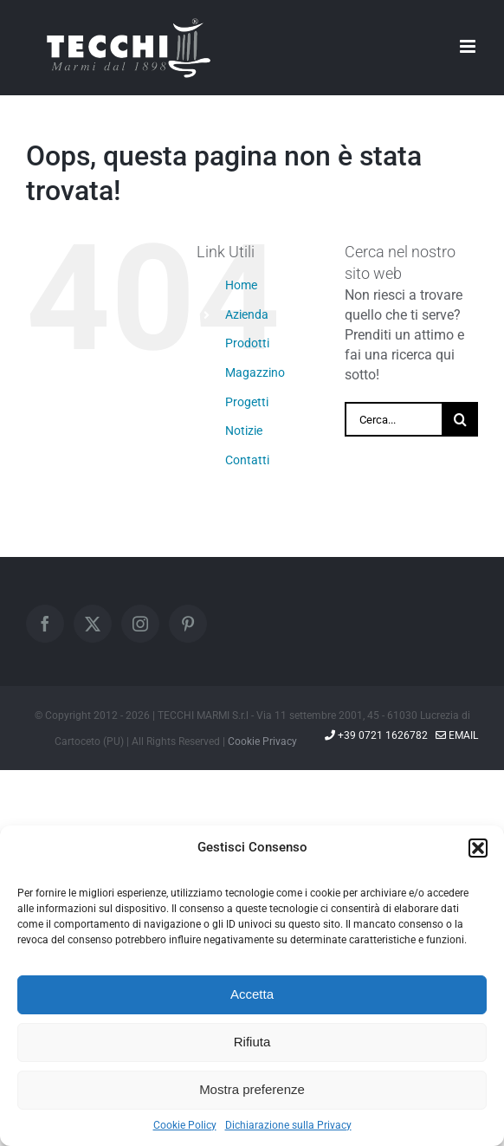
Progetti (246, 402)
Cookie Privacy (262, 741)
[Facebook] (45, 624)
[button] (478, 848)
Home (241, 285)
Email (457, 735)
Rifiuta (252, 1041)
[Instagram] (140, 624)
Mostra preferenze (252, 1089)
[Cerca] (460, 419)
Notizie (243, 430)
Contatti (247, 460)
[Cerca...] (394, 419)
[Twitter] (93, 624)
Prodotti (247, 343)
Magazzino (255, 372)
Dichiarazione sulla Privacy (288, 1125)
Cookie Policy (184, 1125)
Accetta (252, 994)
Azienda (246, 314)
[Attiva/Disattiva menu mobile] (469, 46)
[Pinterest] (188, 624)
